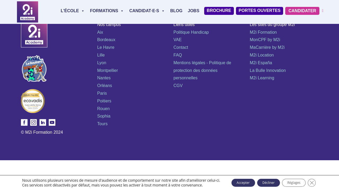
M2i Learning (262, 78)
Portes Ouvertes (259, 10)
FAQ (177, 55)
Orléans (104, 85)
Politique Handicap (191, 32)
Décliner (259, 181)
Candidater (302, 10)
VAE (177, 39)
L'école (73, 11)
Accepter (226, 181)
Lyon (101, 62)
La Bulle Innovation (268, 70)
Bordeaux (106, 39)
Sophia (103, 116)
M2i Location (262, 55)
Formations (107, 11)
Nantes (104, 78)
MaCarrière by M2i (267, 47)
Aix (100, 32)
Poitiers (104, 101)
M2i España (261, 62)
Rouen (103, 108)
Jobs (193, 10)
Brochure (219, 10)
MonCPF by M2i (265, 39)
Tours (102, 123)
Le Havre (105, 47)
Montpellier (107, 70)
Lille (101, 55)
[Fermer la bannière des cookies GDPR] (314, 181)
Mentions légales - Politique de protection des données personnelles (202, 70)
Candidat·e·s (147, 11)
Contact (180, 47)
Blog (176, 10)
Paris (102, 93)
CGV (178, 85)
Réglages (292, 181)
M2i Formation (263, 32)
